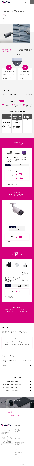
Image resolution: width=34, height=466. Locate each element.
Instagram (3, 444)
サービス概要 (4, 15)
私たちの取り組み (17, 429)
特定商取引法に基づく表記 (18, 452)
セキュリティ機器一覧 (18, 430)
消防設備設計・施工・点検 (18, 443)
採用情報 (16, 454)
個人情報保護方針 (22, 464)
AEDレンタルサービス (18, 445)
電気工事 (16, 446)
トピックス (17, 457)
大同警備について (18, 425)
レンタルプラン (5, 16)
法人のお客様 (17, 438)
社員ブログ (16, 431)
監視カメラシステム (18, 441)
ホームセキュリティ (18, 435)
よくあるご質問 (5, 21)
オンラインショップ (18, 449)
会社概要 (16, 428)
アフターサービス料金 (6, 19)
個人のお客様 (17, 434)
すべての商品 (17, 451)
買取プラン (4, 18)
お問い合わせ (17, 459)
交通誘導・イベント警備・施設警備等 (20, 442)
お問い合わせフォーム (27, 416)
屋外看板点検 (17, 444)
